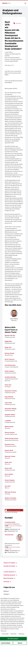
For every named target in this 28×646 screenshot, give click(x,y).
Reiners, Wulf (8, 468)
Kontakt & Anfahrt (10, 566)
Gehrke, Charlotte (9, 371)
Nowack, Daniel (9, 450)
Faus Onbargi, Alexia (10, 365)
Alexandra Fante (9, 534)
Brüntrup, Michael (9, 353)
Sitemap (7, 581)
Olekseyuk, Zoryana (10, 456)
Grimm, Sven (8, 384)
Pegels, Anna (8, 462)
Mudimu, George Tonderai (11, 438)
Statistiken (13, 633)
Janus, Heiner (8, 402)
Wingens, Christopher (10, 498)
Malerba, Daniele (9, 426)
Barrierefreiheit (9, 578)
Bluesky (6, 591)
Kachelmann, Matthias (10, 408)
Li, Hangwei (8, 420)
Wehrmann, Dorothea (10, 492)
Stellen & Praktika (10, 563)
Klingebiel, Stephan (10, 414)
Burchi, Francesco (9, 359)
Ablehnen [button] (20, 643)
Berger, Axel (8, 347)
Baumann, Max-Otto (10, 335)
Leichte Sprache (10, 572)
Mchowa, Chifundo (10, 432)
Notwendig (4, 633)
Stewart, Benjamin (10, 480)
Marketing (21, 633)
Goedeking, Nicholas (10, 377)
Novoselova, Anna (9, 444)
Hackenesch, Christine (11, 390)
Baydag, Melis (8, 341)
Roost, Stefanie (9, 474)
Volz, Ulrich (8, 486)
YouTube (6, 594)
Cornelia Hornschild (10, 522)
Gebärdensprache (10, 575)
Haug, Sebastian (9, 396)
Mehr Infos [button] (3, 630)
